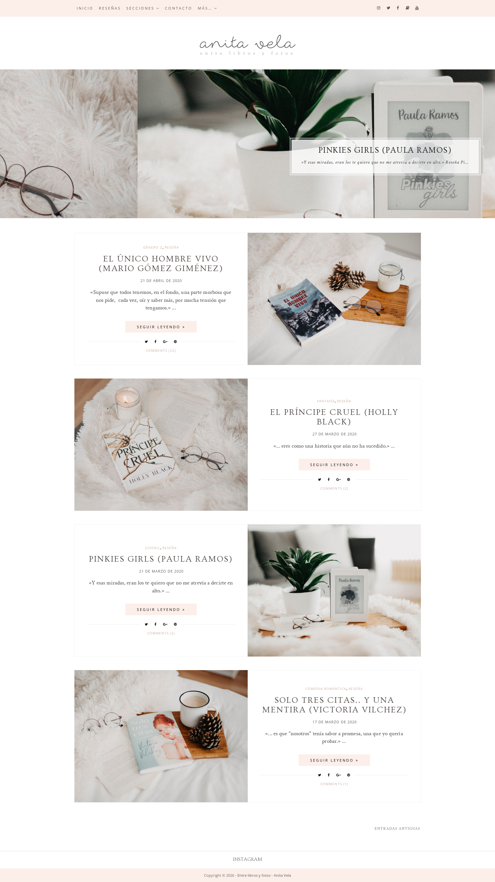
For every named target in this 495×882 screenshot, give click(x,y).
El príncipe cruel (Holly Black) (110, 150)
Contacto (178, 8)
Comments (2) (334, 488)
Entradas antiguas (397, 828)
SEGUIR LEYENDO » (161, 326)
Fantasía (326, 401)
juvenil (152, 547)
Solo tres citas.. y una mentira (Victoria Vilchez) (334, 705)
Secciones (140, 8)
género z (152, 247)
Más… (205, 8)
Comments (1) (334, 784)
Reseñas (110, 8)
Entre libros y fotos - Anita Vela (264, 875)
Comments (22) (161, 350)
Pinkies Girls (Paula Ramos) (161, 559)
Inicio (85, 8)
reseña (172, 247)
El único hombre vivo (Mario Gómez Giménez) (161, 263)
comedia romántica (326, 688)
